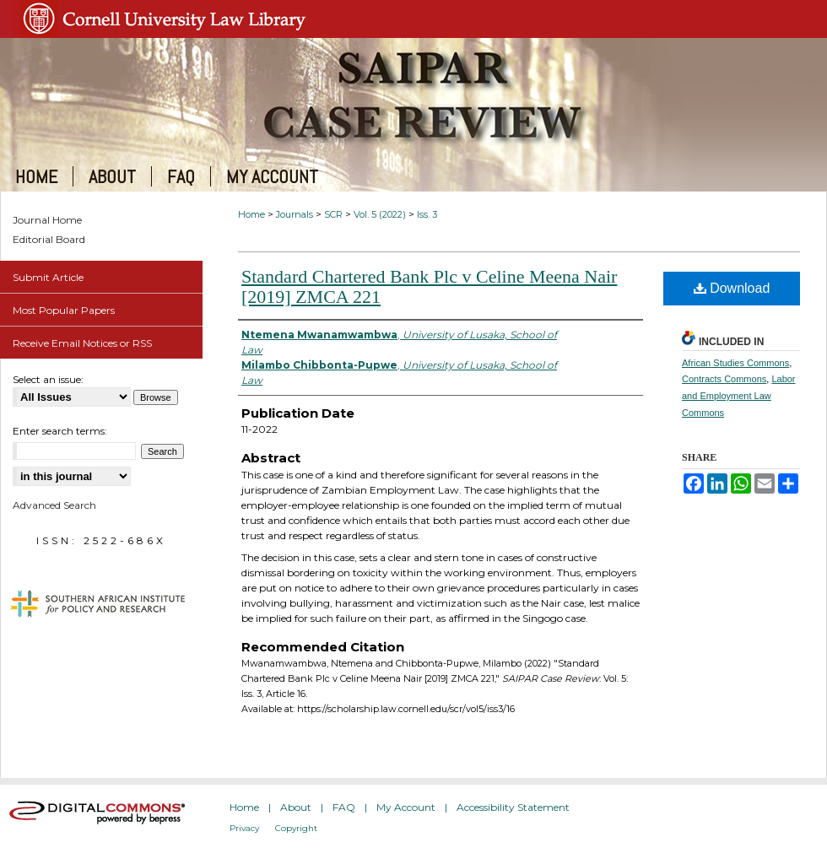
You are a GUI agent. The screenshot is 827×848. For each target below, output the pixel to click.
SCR (333, 214)
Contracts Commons (724, 379)
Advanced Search (54, 505)
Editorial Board (49, 239)
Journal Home (47, 219)
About (295, 807)
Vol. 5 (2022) (380, 214)
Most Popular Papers (64, 310)
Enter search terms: (60, 430)
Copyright (296, 828)
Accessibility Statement (513, 807)
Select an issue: (48, 379)
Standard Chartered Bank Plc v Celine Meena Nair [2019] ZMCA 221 (429, 286)
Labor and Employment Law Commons (739, 396)
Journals (294, 214)
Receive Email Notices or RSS (82, 343)
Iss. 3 (427, 214)
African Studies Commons (735, 363)
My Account (405, 807)
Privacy (244, 828)
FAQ (343, 807)
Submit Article (48, 277)
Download (732, 288)
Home (251, 214)
